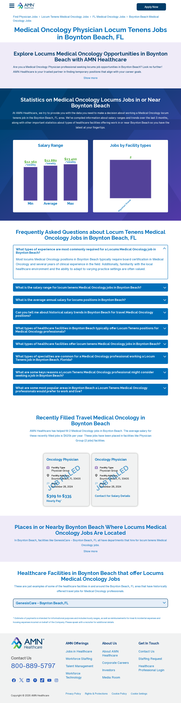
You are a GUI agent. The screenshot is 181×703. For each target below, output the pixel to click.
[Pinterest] (35, 680)
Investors (108, 669)
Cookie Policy (119, 693)
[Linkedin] (28, 680)
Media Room (111, 677)
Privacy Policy (73, 693)
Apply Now (151, 7)
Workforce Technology (74, 675)
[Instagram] (56, 680)
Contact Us (146, 651)
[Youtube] (49, 680)
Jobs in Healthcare (79, 651)
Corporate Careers (115, 662)
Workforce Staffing (79, 658)
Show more (91, 78)
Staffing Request (150, 658)
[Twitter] (21, 680)
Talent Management (79, 665)
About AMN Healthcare (110, 653)
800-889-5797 (33, 665)
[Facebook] (14, 680)
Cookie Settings (139, 693)
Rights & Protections (96, 693)
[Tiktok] (42, 680)
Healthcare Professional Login (151, 667)
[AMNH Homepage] (26, 6)
